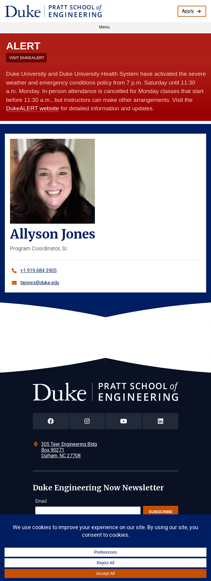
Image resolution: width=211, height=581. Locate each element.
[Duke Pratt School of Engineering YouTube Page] (124, 421)
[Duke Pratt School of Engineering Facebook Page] (51, 421)
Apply (188, 11)
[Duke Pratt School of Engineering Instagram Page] (87, 421)
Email (41, 501)
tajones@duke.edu (39, 282)
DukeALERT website (32, 108)
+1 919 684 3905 (38, 270)
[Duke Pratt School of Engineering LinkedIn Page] (160, 421)
